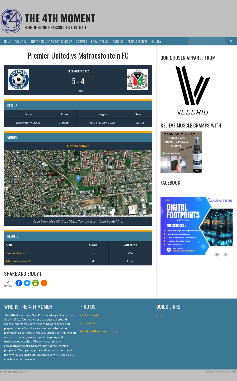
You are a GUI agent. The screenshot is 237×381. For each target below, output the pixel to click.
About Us (21, 41)
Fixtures (81, 41)
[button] (78, 179)
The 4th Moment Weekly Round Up (51, 41)
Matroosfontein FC (18, 261)
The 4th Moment (60, 17)
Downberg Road (78, 146)
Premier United (16, 253)
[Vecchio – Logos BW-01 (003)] (193, 115)
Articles (118, 41)
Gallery (156, 41)
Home (7, 41)
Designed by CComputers (221, 372)
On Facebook (89, 315)
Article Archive (137, 41)
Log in (160, 315)
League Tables (100, 41)
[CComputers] (197, 256)
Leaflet (48, 216)
